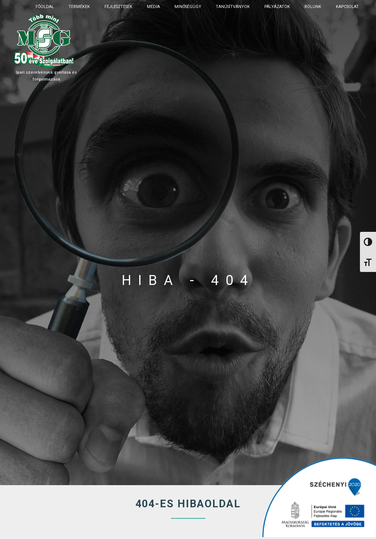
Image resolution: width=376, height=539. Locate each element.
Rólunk (312, 6)
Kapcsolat (347, 6)
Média (153, 6)
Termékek (79, 6)
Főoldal (45, 6)
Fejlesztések (118, 6)
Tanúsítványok (233, 6)
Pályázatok (277, 6)
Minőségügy (187, 6)
